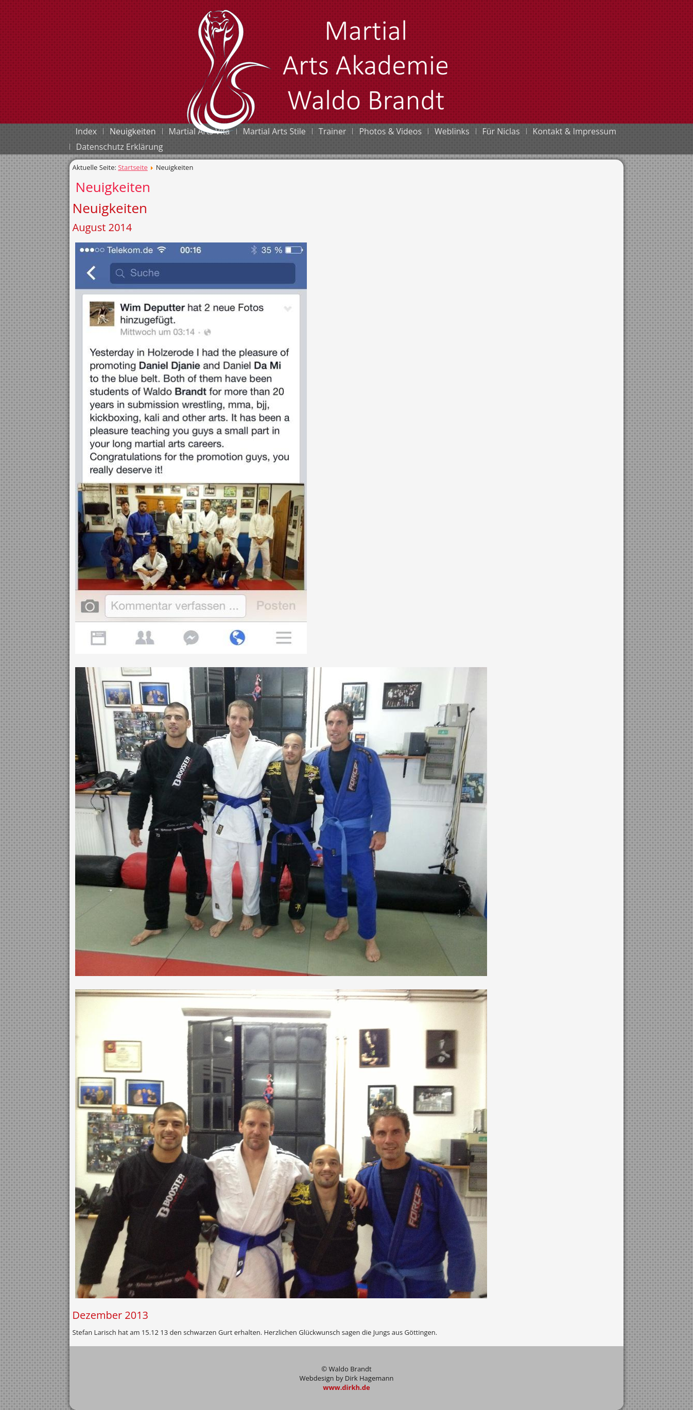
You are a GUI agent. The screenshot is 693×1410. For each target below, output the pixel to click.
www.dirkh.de (346, 1387)
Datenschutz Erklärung (119, 146)
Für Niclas (501, 131)
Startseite (133, 167)
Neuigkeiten (133, 131)
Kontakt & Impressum (574, 131)
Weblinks (452, 131)
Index (86, 131)
